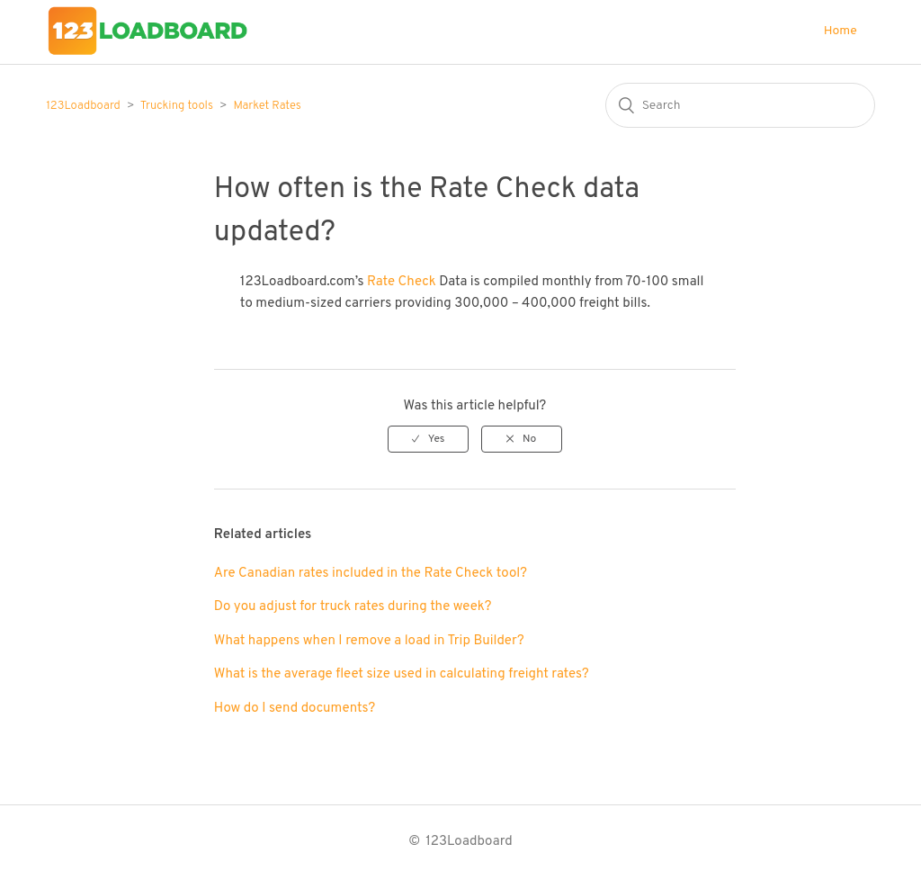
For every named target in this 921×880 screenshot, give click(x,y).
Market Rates (266, 106)
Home (840, 31)
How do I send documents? (294, 708)
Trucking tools (176, 106)
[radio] (428, 439)
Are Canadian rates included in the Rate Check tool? (370, 573)
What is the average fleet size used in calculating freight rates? (401, 674)
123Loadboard (83, 106)
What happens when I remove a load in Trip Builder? (369, 641)
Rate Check (401, 282)
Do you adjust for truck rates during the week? (353, 606)
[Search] (740, 105)
